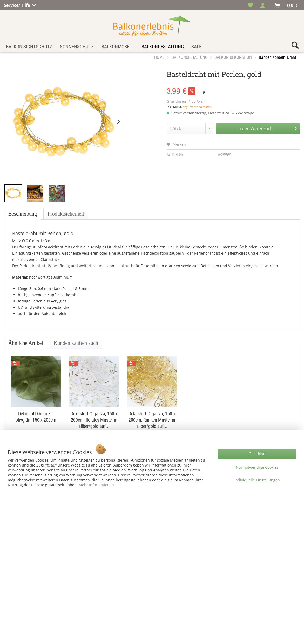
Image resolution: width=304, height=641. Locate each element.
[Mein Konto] (264, 5)
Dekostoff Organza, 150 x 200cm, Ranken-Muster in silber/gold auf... (152, 420)
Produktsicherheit (66, 214)
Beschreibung (22, 214)
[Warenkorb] (286, 5)
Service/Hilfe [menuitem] (17, 4)
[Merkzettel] (250, 5)
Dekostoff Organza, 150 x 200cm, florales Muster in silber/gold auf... (94, 420)
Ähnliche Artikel (25, 343)
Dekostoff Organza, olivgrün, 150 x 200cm (36, 417)
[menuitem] (250, 5)
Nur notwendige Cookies (257, 467)
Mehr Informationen (96, 484)
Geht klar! (257, 453)
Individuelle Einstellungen (257, 479)
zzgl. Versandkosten (197, 107)
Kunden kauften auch (76, 343)
